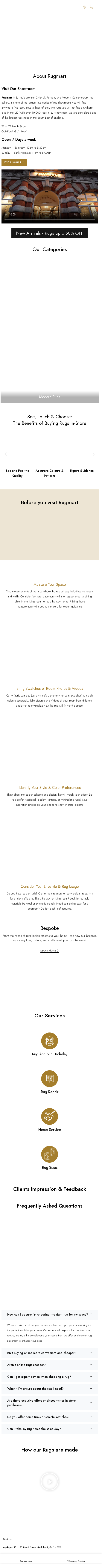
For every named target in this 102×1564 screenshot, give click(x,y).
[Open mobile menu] (4, 7)
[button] (5, 454)
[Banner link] (50, 330)
